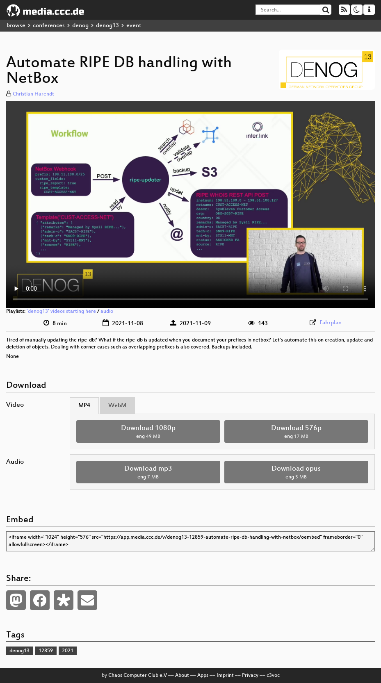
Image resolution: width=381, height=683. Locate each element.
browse (16, 25)
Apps (202, 675)
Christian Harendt (33, 94)
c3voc (273, 675)
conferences (49, 25)
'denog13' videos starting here (61, 311)
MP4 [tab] (84, 405)
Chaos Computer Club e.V (137, 675)
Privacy (250, 675)
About (182, 675)
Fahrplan (330, 322)
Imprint (225, 675)
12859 (46, 651)
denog (80, 25)
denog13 (107, 25)
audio (106, 311)
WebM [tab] (117, 405)
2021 (67, 651)
